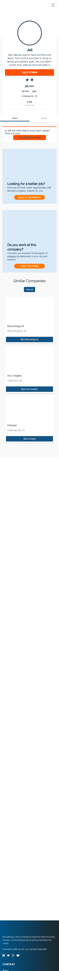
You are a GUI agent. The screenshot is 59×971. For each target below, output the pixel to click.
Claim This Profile (29, 266)
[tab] (14, 5)
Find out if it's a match (30, 137)
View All (29, 289)
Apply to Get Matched (29, 197)
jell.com (29, 86)
